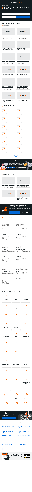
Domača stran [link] (3, 5)
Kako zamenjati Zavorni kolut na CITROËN (23, 425)
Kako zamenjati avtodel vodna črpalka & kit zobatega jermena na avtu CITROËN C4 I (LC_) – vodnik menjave (25, 111)
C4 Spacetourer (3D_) (4, 249)
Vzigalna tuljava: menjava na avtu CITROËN (24, 434)
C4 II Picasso (3, 220)
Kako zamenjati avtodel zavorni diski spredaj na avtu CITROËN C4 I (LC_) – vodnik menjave (10, 141)
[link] (9, 33)
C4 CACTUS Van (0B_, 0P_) (5, 286)
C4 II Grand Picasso (4, 227)
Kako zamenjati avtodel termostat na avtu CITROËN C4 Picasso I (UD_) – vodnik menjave (10, 119)
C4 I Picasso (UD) (18, 220)
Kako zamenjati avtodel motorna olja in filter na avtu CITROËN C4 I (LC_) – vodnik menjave (10, 149)
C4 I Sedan (17, 271)
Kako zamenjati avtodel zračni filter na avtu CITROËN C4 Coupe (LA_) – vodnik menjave (25, 141)
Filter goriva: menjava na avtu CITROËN (7, 435)
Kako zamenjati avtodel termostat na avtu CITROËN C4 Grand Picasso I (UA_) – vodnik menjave (25, 134)
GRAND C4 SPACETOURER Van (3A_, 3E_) (22, 286)
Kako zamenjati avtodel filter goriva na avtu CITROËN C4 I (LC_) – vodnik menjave (25, 127)
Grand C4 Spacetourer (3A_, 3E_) (20, 249)
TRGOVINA (14, 0)
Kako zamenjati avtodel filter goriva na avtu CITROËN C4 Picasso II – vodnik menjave (10, 127)
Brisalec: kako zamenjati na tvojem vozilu (23, 448)
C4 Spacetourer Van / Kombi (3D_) (6, 271)
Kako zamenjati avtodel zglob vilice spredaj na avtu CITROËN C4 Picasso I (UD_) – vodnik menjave (25, 119)
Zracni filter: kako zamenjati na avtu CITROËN (8, 434)
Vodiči (7, 5)
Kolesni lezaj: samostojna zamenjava (7, 446)
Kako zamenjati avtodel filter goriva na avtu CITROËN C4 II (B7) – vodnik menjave (10, 111)
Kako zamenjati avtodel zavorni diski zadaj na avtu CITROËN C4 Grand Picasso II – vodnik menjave (25, 149)
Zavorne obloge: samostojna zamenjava (7, 444)
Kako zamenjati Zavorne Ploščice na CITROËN (8, 425)
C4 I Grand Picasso (19, 227)
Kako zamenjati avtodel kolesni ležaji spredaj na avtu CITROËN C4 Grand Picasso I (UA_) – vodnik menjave (10, 134)
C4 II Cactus (3, 242)
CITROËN (10, 5)
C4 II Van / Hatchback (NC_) (5, 264)
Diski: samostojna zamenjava (22, 444)
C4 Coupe (17, 242)
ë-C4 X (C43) (18, 264)
